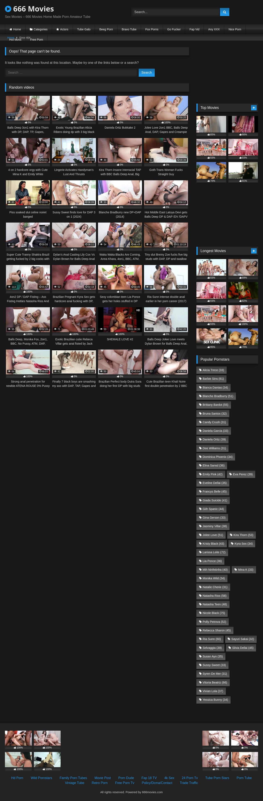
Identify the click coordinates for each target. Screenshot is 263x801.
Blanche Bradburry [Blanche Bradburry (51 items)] (218, 396)
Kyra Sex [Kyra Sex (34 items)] (244, 543)
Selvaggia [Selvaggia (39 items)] (212, 647)
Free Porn (36, 39)
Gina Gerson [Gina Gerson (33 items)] (214, 517)
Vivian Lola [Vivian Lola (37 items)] (213, 691)
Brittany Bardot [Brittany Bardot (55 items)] (215, 404)
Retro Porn (100, 783)
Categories (41, 29)
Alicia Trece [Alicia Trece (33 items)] (213, 370)
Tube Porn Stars (217, 778)
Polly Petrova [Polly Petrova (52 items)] (214, 621)
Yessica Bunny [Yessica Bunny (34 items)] (215, 699)
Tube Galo (84, 29)
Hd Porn (17, 778)
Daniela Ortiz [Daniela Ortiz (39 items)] (214, 439)
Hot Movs (15, 39)
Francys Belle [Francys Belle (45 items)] (215, 491)
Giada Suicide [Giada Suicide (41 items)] (215, 500)
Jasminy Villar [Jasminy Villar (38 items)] (215, 526)
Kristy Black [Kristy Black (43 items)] (213, 543)
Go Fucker (174, 29)
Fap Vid (194, 29)
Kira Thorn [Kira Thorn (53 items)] (243, 535)
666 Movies (29, 9)
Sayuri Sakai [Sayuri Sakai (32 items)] (242, 639)
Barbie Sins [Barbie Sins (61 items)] (213, 378)
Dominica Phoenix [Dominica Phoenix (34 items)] (218, 456)
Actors (64, 29)
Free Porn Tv (124, 783)
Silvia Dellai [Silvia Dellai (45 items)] (243, 647)
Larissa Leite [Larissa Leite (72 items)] (214, 552)
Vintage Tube (74, 783)
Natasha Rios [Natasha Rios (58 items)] (214, 595)
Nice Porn (234, 29)
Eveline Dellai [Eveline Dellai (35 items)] (215, 482)
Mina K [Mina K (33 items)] (245, 569)
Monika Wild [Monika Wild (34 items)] (214, 578)
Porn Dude (126, 778)
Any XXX (214, 29)
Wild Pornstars (41, 778)
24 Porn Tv (190, 778)
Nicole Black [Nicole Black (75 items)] (214, 613)
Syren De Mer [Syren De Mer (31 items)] (215, 673)
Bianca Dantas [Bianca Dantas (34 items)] (215, 387)
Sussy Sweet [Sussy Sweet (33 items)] (214, 665)
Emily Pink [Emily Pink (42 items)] (213, 474)
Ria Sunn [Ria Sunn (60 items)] (212, 639)
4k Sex (169, 778)
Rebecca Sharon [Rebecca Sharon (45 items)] (217, 630)
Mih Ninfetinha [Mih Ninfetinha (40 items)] (215, 569)
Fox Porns (151, 29)
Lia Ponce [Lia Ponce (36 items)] (212, 561)
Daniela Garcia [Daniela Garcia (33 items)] (215, 430)
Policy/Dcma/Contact (157, 783)
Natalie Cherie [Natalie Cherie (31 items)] (215, 587)
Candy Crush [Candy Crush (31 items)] (214, 422)
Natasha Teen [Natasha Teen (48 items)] (215, 604)
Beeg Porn (106, 29)
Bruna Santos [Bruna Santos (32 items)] (215, 413)
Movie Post (103, 778)
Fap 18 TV (149, 778)
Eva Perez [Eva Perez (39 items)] (243, 474)
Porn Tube (244, 778)
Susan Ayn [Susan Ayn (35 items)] (213, 656)
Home (17, 29)
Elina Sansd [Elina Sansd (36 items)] (213, 465)
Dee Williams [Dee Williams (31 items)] (214, 448)
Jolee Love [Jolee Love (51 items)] (213, 535)
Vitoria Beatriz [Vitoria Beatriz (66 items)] (215, 682)
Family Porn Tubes (73, 778)
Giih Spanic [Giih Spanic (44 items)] (213, 509)
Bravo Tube (129, 29)
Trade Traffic (189, 783)
